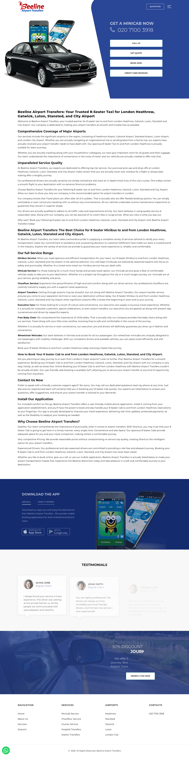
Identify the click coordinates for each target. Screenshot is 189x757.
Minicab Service (70, 713)
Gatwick (109, 724)
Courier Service (69, 724)
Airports (22, 729)
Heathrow (110, 713)
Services (22, 724)
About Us (23, 719)
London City (112, 734)
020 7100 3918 (135, 30)
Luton (108, 729)
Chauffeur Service (71, 719)
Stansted (110, 719)
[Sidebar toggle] (169, 6)
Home (21, 713)
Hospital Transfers (71, 729)
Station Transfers (70, 734)
